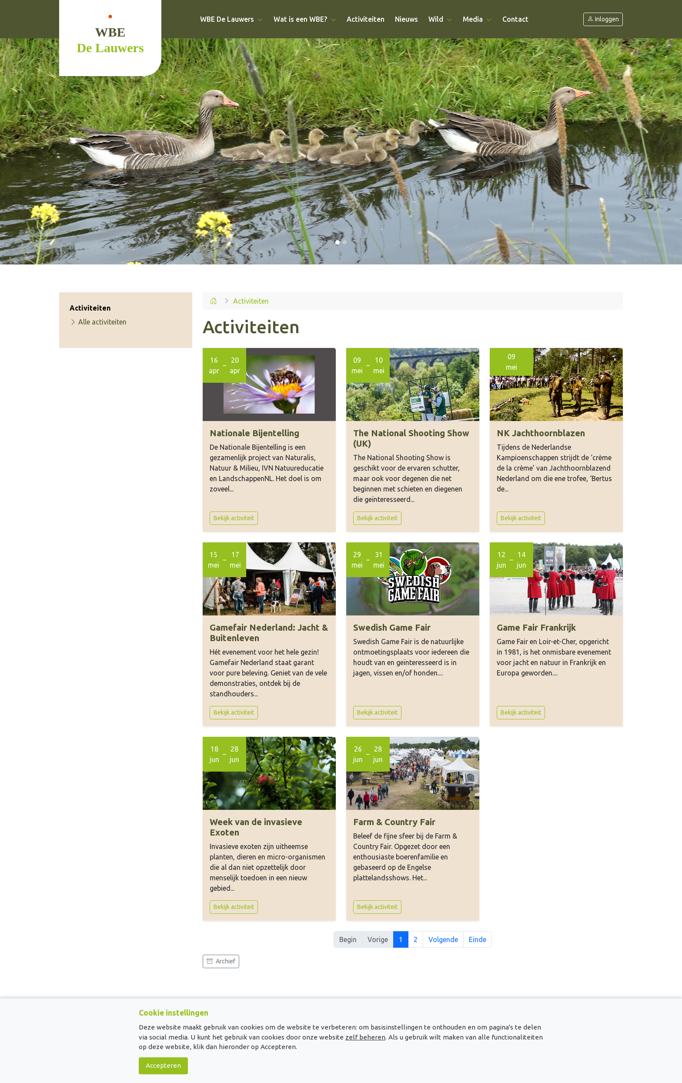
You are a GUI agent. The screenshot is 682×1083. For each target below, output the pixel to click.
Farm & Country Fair (394, 822)
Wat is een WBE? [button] (305, 19)
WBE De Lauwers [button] (231, 19)
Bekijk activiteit (234, 518)
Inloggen (603, 19)
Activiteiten (365, 19)
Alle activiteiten (98, 322)
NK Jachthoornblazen (541, 433)
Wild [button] (440, 19)
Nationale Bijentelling (254, 433)
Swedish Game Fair (392, 627)
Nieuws (406, 19)
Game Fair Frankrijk (536, 627)
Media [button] (477, 19)
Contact (515, 19)
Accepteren (163, 1065)
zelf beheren (365, 1037)
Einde (477, 939)
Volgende (443, 939)
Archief (221, 961)
